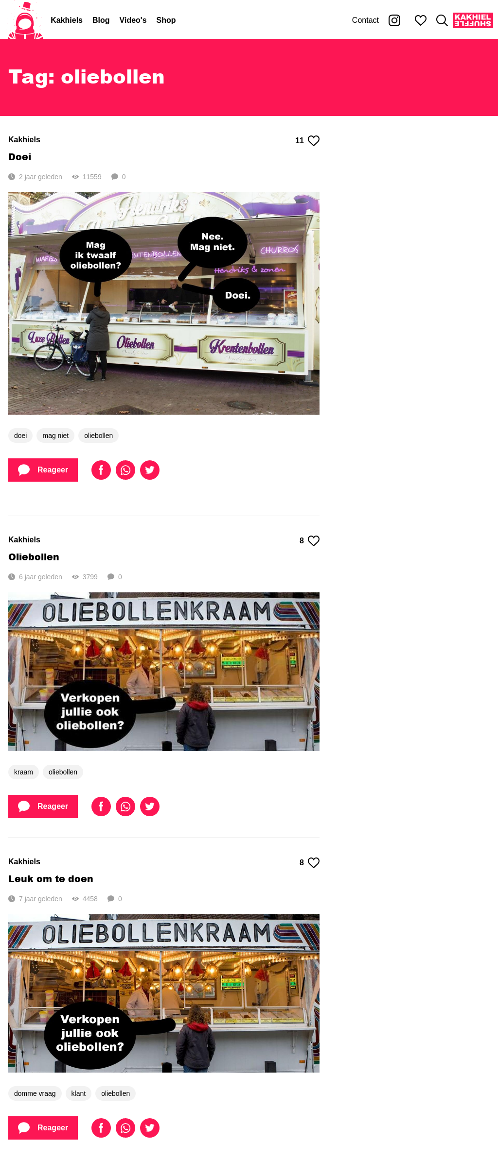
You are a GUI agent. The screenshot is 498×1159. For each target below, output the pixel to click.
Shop (166, 20)
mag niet (55, 435)
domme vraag (35, 1093)
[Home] (25, 20)
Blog (101, 20)
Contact (365, 20)
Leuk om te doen (50, 878)
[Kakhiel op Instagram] (394, 20)
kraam (23, 772)
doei (20, 435)
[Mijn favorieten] (420, 20)
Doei (19, 156)
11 (307, 140)
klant (78, 1093)
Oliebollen (33, 556)
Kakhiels (67, 20)
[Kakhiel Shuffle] (473, 20)
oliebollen (98, 435)
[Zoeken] (442, 20)
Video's (133, 20)
